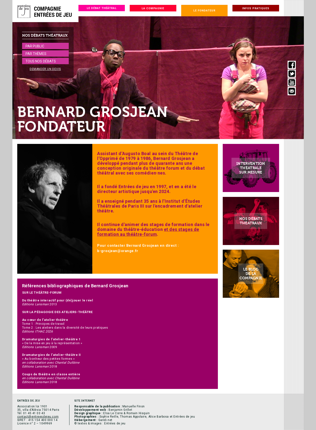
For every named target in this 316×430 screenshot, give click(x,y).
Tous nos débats (41, 61)
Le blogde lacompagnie (250, 274)
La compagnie (153, 8)
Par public (35, 46)
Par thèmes (36, 54)
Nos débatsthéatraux (250, 221)
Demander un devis (45, 69)
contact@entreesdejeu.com (38, 416)
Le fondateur (204, 10)
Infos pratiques (255, 8)
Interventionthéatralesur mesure (250, 168)
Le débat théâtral (102, 8)
